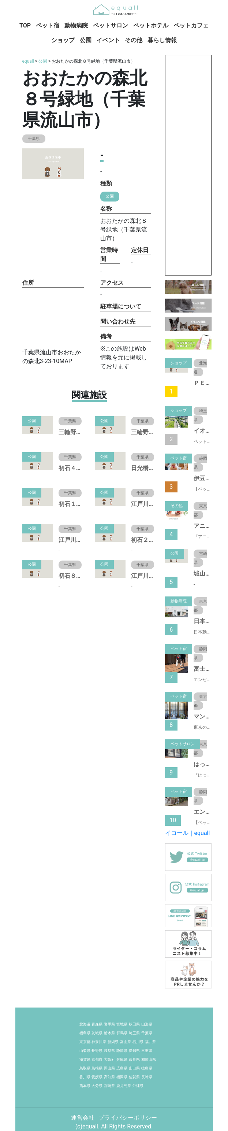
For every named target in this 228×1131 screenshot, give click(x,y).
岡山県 (109, 1068)
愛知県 (134, 1051)
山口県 (134, 1068)
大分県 (96, 1086)
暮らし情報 (162, 40)
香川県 (84, 1077)
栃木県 (109, 1033)
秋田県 (134, 1024)
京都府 (96, 1059)
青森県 (96, 1024)
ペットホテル (150, 25)
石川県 (137, 1042)
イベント (108, 40)
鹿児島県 (123, 1086)
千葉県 (146, 1033)
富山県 (125, 1042)
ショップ (63, 40)
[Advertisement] (188, 165)
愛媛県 (96, 1077)
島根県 (96, 1068)
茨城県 (96, 1033)
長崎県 (146, 1077)
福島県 (84, 1033)
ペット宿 (47, 25)
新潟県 (113, 1042)
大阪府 (109, 1059)
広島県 (121, 1068)
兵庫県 (121, 1059)
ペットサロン (110, 25)
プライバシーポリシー (127, 1117)
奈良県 (134, 1059)
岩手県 (109, 1024)
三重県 (146, 1051)
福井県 (150, 1042)
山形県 (146, 1024)
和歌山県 (148, 1059)
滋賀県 (84, 1059)
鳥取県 (84, 1068)
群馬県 (121, 1033)
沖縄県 (137, 1086)
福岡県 (121, 1077)
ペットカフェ (191, 25)
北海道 (84, 1024)
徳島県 (146, 1068)
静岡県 (121, 1051)
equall (28, 61)
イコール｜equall (187, 832)
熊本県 (84, 1086)
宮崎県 (109, 1086)
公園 (85, 40)
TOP (25, 25)
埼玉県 (134, 1033)
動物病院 (76, 25)
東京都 (84, 1042)
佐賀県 (134, 1077)
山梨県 (84, 1051)
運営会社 (83, 1117)
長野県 (96, 1051)
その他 (133, 40)
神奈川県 (98, 1042)
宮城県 (121, 1024)
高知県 (109, 1077)
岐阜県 (109, 1051)
